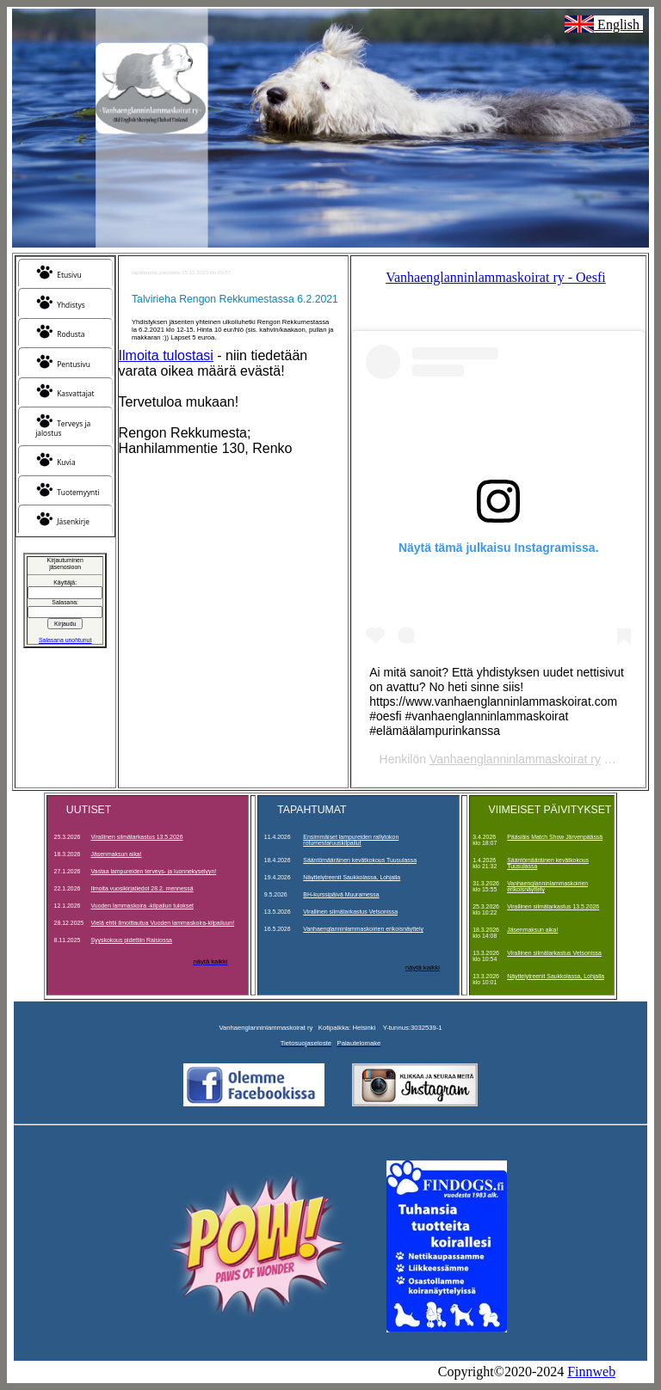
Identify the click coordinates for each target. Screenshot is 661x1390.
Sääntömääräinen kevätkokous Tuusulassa (360, 860)
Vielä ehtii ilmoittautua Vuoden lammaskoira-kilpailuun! (163, 923)
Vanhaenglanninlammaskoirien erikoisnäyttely (363, 929)
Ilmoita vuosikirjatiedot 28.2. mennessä (142, 888)
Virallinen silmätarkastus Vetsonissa (350, 912)
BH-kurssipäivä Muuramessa (341, 894)
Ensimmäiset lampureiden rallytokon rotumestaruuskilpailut (350, 840)
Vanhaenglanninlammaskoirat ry (515, 759)
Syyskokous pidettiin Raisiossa (131, 940)
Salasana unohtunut (65, 640)
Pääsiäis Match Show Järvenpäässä (554, 837)
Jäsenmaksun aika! (116, 854)
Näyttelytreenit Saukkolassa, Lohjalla (351, 877)
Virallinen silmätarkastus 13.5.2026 (137, 837)
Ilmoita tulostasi (166, 355)
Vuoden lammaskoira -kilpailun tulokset (143, 906)
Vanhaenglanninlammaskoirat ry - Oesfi (495, 277)
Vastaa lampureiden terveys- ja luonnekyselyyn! (154, 871)
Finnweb (591, 1371)
